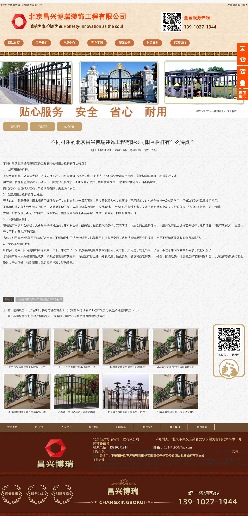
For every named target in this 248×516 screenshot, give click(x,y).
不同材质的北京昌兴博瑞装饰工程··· (175, 348)
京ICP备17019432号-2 (128, 443)
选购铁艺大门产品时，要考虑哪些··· (76, 393)
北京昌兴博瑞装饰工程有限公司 (38, 163)
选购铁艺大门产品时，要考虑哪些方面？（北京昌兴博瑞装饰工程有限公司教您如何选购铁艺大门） (76, 310)
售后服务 (152, 42)
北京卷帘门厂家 (133, 463)
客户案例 (97, 42)
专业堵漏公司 (202, 459)
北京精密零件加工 (132, 459)
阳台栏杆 (64, 163)
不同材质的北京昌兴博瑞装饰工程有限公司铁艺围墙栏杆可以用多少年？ (59, 316)
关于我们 (41, 42)
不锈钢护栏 (62, 237)
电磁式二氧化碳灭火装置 (109, 468)
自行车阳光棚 (190, 451)
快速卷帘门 (191, 463)
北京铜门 (178, 463)
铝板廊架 (165, 463)
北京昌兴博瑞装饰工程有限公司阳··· (175, 393)
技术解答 (232, 111)
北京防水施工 (220, 459)
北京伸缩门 (151, 463)
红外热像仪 (161, 459)
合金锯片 (114, 459)
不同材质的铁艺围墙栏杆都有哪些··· (126, 348)
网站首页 (14, 42)
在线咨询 (232, 5)
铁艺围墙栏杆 (148, 451)
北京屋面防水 (238, 459)
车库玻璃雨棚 (130, 451)
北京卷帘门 (206, 463)
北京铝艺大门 (114, 463)
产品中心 (69, 42)
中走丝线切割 (149, 468)
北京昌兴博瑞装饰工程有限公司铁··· (27, 348)
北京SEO (226, 451)
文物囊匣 (99, 463)
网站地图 (243, 5)
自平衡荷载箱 (238, 463)
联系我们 (180, 42)
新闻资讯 (124, 42)
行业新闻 (42, 126)
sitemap (204, 451)
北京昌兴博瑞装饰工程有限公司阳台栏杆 (39, 299)
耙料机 (148, 459)
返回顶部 (202, 427)
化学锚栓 (175, 459)
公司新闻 (15, 126)
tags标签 (215, 451)
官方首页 (12, 427)
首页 (208, 111)
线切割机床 (133, 468)
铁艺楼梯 (163, 451)
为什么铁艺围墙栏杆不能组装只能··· (76, 348)
